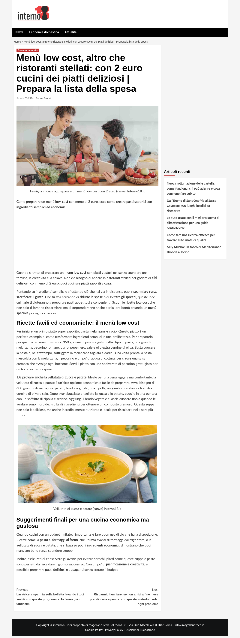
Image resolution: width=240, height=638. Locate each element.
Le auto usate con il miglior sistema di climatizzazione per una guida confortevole (193, 225)
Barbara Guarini (43, 100)
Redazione (148, 632)
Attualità (70, 32)
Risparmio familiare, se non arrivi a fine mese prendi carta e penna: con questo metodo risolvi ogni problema (122, 599)
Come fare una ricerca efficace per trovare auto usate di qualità (191, 239)
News (19, 32)
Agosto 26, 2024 (25, 100)
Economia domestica (44, 32)
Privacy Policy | (115, 632)
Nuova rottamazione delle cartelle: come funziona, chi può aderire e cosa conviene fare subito (193, 191)
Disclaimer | (133, 632)
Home (18, 42)
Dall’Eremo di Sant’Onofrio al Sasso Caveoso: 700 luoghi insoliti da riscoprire (192, 208)
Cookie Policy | (95, 632)
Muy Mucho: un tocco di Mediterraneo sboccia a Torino (194, 251)
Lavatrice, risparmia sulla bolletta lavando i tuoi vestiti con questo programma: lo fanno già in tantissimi (52, 599)
